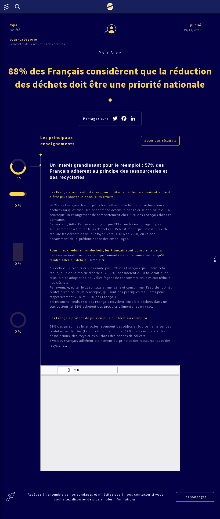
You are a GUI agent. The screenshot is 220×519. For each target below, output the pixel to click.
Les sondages (195, 503)
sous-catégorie (23, 39)
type (13, 25)
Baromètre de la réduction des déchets (37, 44)
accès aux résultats (160, 142)
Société (14, 30)
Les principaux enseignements (58, 142)
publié (195, 25)
